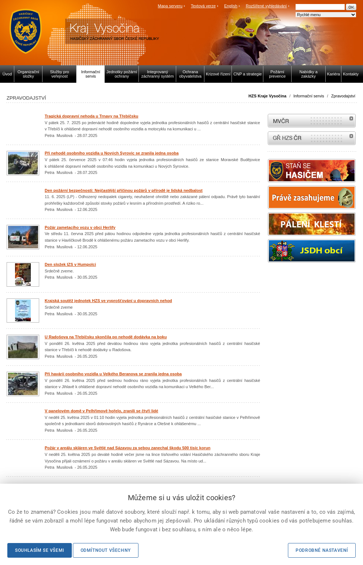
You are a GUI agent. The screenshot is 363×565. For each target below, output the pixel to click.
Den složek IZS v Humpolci (70, 264)
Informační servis (308, 96)
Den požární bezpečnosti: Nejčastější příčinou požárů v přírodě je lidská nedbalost (124, 190)
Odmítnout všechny (106, 550)
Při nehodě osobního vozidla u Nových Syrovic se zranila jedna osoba (112, 153)
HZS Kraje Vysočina (267, 96)
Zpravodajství (343, 96)
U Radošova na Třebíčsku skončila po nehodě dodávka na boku (106, 337)
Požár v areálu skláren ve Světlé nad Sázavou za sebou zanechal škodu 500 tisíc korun (127, 448)
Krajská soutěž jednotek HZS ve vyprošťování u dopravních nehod (108, 300)
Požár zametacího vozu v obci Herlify (80, 227)
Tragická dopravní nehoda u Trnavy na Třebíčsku (91, 116)
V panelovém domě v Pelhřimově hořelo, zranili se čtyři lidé (101, 411)
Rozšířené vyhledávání (266, 6)
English (230, 6)
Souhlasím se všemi (39, 550)
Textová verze (203, 6)
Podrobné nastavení (322, 550)
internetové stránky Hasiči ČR (312, 138)
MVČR (312, 120)
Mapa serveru (170, 6)
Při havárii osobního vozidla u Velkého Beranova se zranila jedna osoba (113, 374)
